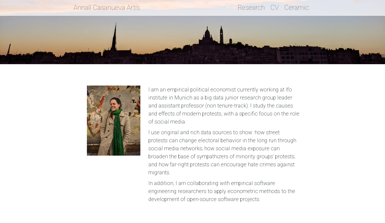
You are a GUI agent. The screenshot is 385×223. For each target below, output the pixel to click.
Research (251, 7)
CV (274, 7)
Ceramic (296, 7)
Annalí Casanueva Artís (107, 7)
